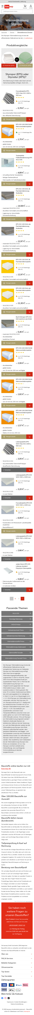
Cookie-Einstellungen (20, 1002)
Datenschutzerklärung (17, 1004)
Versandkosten (29, 901)
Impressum (10, 1002)
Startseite (4, 32)
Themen (12, 32)
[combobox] (17, 11)
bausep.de (27, 1011)
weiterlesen (28, 38)
